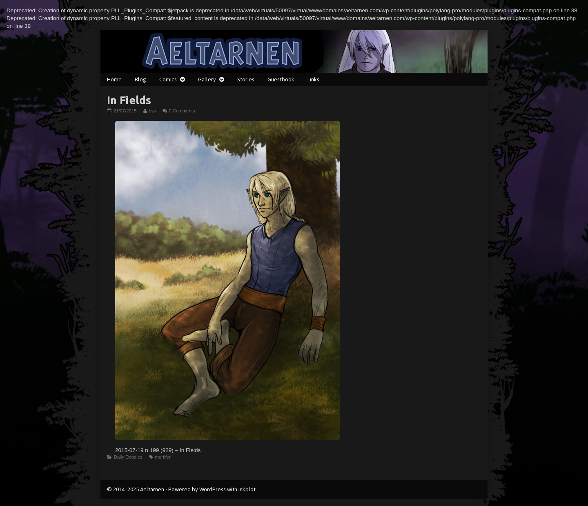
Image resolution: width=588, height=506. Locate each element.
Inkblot (247, 489)
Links (313, 79)
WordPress (212, 489)
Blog (140, 79)
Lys (152, 110)
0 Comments (182, 110)
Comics (168, 79)
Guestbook (280, 79)
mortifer (162, 457)
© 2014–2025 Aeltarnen (135, 489)
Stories (245, 79)
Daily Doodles (128, 457)
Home (114, 79)
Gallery (207, 79)
